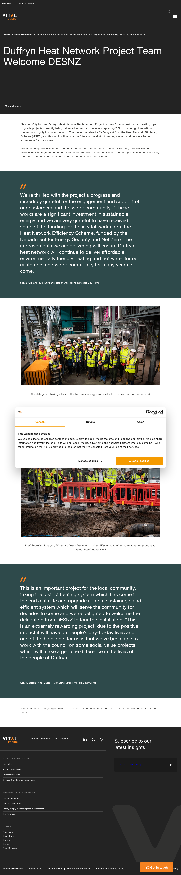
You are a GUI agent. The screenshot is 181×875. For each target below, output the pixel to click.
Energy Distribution (12, 803)
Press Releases (23, 34)
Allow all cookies (139, 460)
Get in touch (159, 867)
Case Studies (9, 836)
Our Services (9, 814)
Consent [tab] (40, 421)
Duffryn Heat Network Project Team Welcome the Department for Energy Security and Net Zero (90, 34)
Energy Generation (11, 798)
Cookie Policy (35, 868)
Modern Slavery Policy (78, 868)
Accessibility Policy (13, 868)
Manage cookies (90, 460)
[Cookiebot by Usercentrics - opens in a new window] (148, 412)
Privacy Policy (54, 868)
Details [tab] (90, 421)
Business (6, 3)
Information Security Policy (110, 868)
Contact (6, 844)
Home (6, 34)
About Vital (8, 832)
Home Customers (26, 3)
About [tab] (140, 421)
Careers (6, 840)
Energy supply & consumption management (23, 809)
